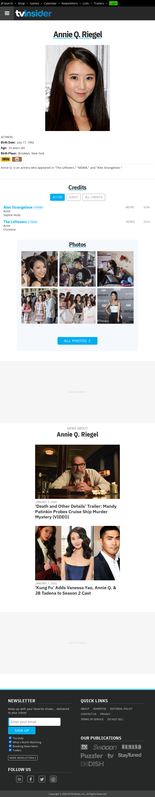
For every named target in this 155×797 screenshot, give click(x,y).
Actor (57, 197)
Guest (73, 197)
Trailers (99, 3)
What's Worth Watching (27, 742)
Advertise (99, 709)
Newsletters (70, 3)
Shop (21, 3)
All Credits (94, 197)
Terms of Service (92, 719)
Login (113, 3)
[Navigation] (7, 13)
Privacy (105, 714)
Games (34, 3)
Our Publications (101, 738)
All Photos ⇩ (77, 341)
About (85, 709)
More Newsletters (21, 757)
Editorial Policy (121, 709)
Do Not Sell (115, 719)
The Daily (18, 738)
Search (8, 3)
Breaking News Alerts (25, 746)
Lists (86, 3)
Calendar (50, 3)
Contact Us (88, 714)
